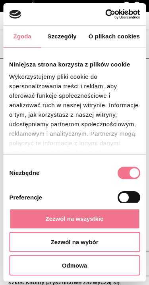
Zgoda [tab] (22, 36)
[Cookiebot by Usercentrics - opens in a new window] (106, 14)
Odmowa (74, 265)
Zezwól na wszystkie (75, 218)
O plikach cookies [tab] (114, 36)
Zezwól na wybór (74, 242)
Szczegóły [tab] (61, 36)
